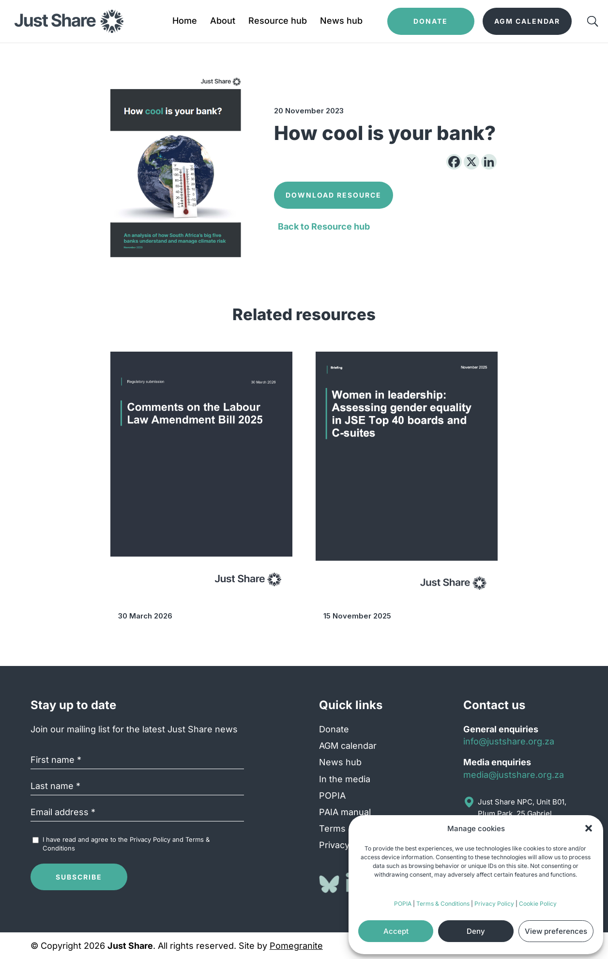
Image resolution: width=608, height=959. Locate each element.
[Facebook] (454, 162)
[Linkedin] (489, 162)
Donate (334, 729)
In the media (344, 779)
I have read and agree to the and (126, 843)
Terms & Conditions (443, 903)
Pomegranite (296, 946)
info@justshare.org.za (508, 741)
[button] (588, 828)
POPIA (402, 903)
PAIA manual (345, 812)
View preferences (556, 931)
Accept (396, 931)
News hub (341, 21)
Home (184, 21)
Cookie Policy (538, 903)
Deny (476, 931)
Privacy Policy (494, 903)
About (222, 21)
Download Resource (333, 195)
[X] (471, 162)
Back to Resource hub (324, 226)
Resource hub (277, 21)
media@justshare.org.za (513, 775)
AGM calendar (348, 746)
